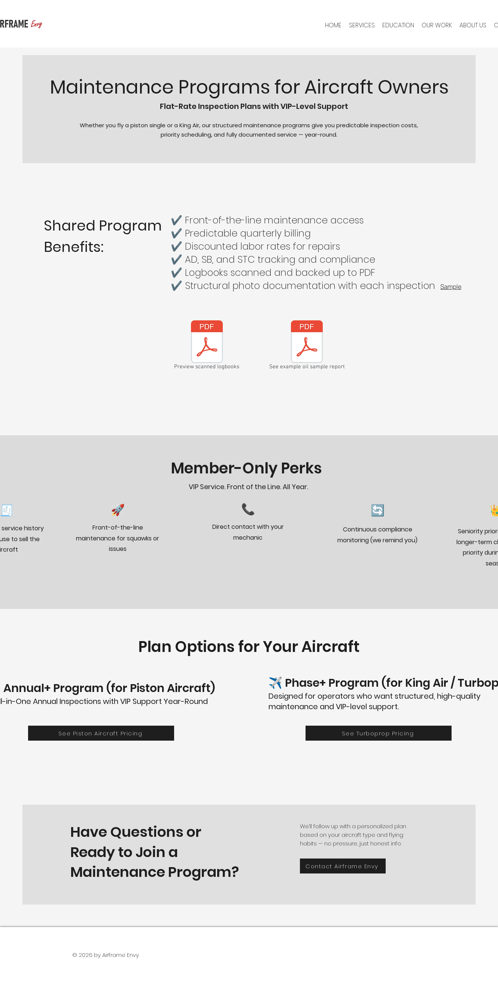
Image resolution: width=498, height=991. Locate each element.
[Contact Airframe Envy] (343, 866)
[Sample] (450, 286)
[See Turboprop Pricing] (379, 733)
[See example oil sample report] (307, 346)
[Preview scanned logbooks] (207, 346)
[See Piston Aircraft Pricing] (101, 733)
